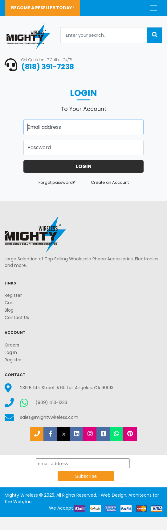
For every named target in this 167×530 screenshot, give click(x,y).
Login (84, 166)
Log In (11, 352)
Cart (9, 303)
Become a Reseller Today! (42, 8)
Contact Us (17, 317)
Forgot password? (57, 182)
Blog (9, 310)
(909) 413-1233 (51, 402)
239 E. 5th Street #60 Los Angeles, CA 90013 (66, 388)
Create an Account (110, 182)
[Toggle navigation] (153, 8)
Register (13, 295)
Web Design (113, 495)
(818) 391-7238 (47, 66)
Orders (12, 345)
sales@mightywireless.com (49, 417)
